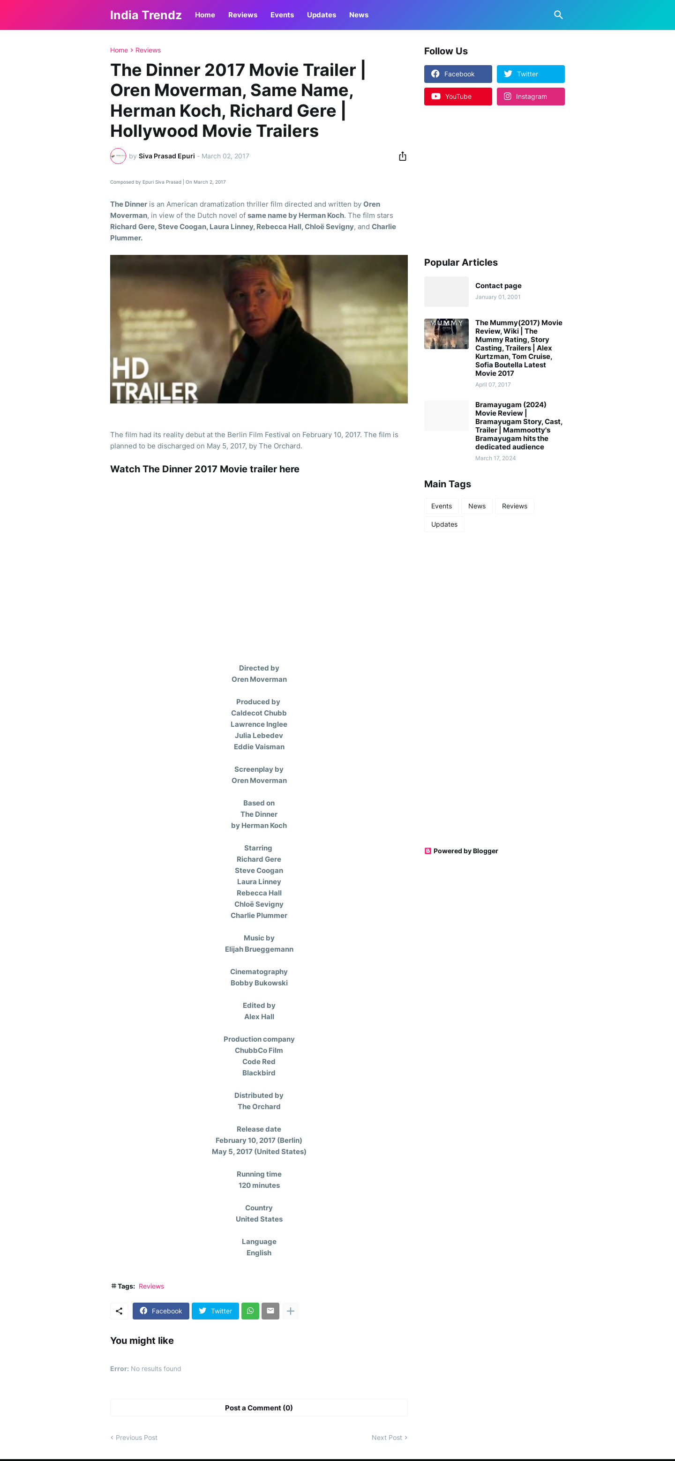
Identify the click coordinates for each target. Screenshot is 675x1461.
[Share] (400, 156)
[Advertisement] (482, 180)
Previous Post (137, 1437)
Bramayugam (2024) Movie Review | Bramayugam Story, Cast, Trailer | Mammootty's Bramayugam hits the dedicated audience (518, 426)
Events (282, 14)
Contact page (498, 286)
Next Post (387, 1437)
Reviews (242, 14)
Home (205, 14)
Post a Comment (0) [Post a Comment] (259, 1407)
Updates (321, 14)
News (358, 14)
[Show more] (291, 1311)
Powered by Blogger (461, 851)
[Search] (557, 15)
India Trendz (146, 15)
